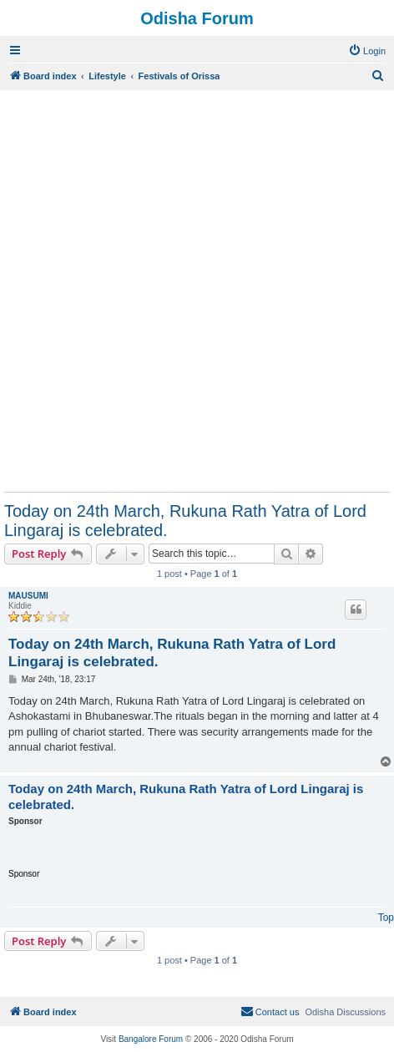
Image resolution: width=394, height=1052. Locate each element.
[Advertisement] (197, 291)
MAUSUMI (28, 595)
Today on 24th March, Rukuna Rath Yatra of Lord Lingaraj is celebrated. (185, 520)
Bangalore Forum (151, 1039)
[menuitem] (367, 51)
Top (386, 917)
